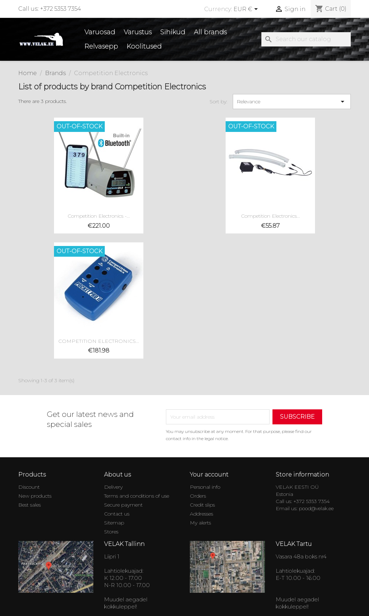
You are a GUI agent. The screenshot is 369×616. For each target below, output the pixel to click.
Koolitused (144, 46)
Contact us (116, 514)
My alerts (200, 522)
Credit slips (202, 505)
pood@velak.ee (316, 508)
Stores (111, 531)
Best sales (29, 505)
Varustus (138, 32)
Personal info (205, 487)
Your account (209, 474)
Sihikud (172, 32)
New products (34, 496)
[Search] (306, 39)
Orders (198, 496)
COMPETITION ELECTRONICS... (98, 341)
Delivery (113, 487)
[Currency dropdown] (246, 9)
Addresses (201, 514)
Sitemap (114, 522)
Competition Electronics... (270, 216)
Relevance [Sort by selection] (292, 101)
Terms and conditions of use (136, 496)
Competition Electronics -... (99, 216)
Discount (29, 487)
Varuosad (99, 32)
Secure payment (123, 505)
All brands (210, 32)
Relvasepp (101, 46)
